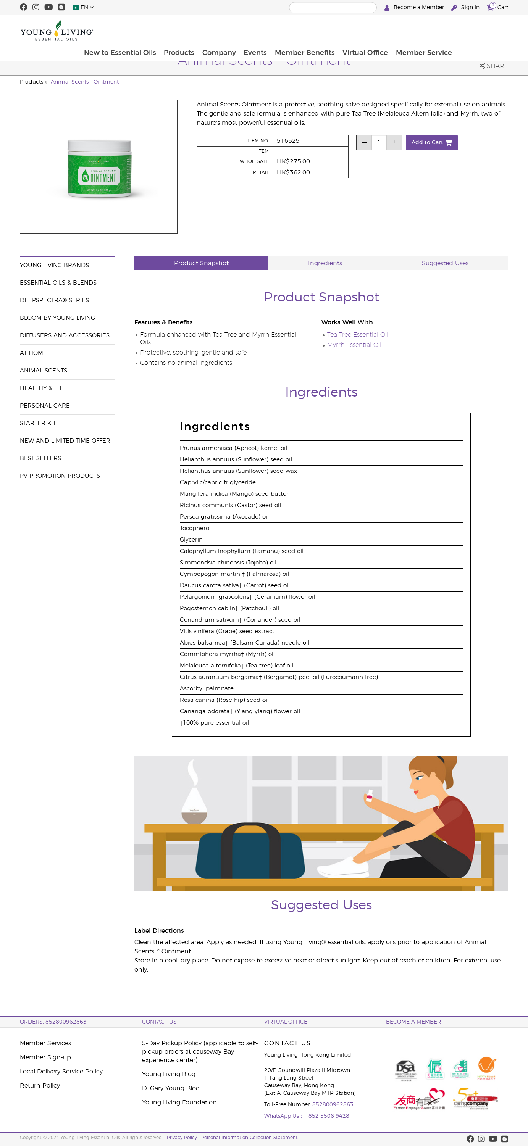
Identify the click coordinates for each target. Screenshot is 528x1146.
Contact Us (159, 1022)
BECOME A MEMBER (413, 1022)
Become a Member (415, 8)
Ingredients (325, 263)
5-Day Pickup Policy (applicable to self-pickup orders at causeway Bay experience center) (200, 1051)
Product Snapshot (201, 263)
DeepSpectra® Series (54, 300)
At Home (33, 353)
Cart (497, 6)
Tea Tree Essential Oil (357, 335)
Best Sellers (40, 458)
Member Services (45, 1043)
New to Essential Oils (168, 30)
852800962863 (333, 1104)
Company (269, 30)
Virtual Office (416, 30)
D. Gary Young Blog (171, 1088)
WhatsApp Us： (285, 1116)
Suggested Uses (445, 263)
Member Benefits (356, 30)
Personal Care (45, 406)
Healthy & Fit (41, 388)
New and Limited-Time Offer (65, 441)
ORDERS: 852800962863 (53, 1022)
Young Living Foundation (179, 1102)
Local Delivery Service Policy (61, 1072)
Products (228, 30)
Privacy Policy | (184, 1137)
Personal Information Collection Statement (249, 1137)
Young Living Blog (168, 1074)
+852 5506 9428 (327, 1116)
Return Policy (40, 1086)
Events (305, 30)
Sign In (466, 8)
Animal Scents (43, 371)
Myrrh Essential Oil (354, 345)
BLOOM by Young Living (57, 318)
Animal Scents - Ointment (85, 82)
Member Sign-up (45, 1057)
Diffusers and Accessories (65, 335)
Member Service (476, 30)
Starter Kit (38, 423)
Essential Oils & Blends (58, 283)
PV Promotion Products (60, 476)
